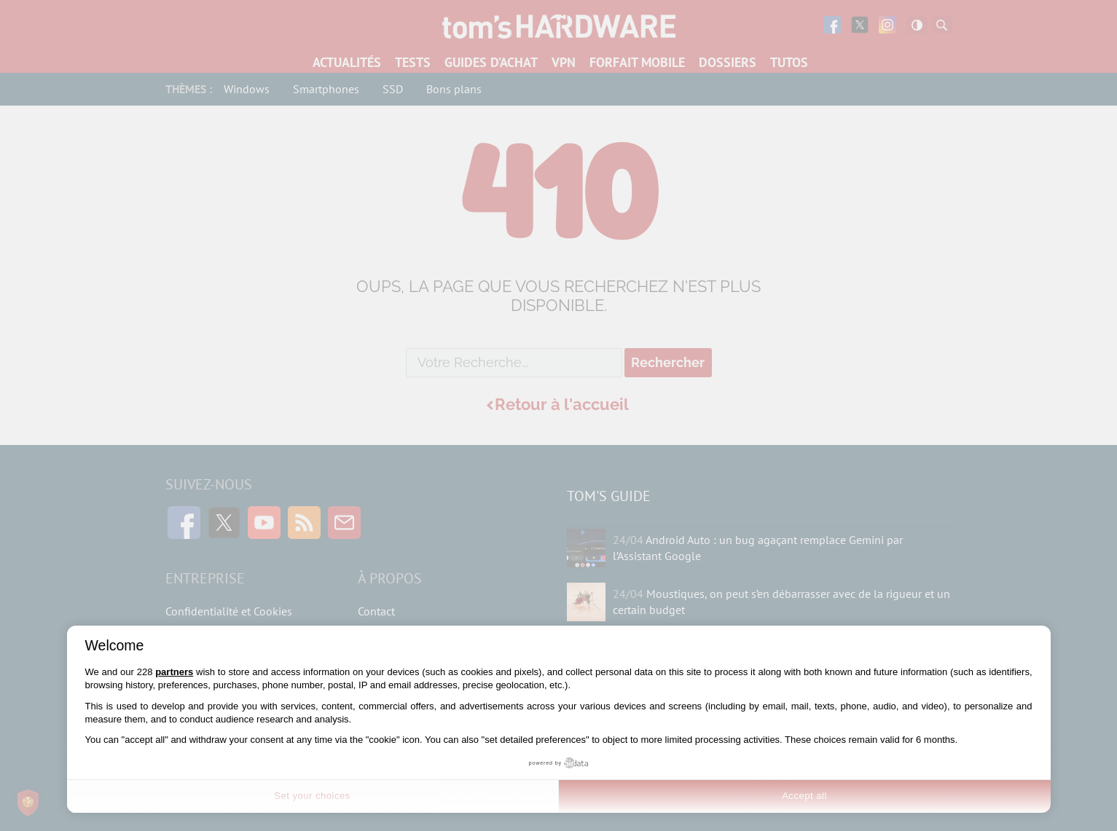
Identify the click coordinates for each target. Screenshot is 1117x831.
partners (174, 671)
